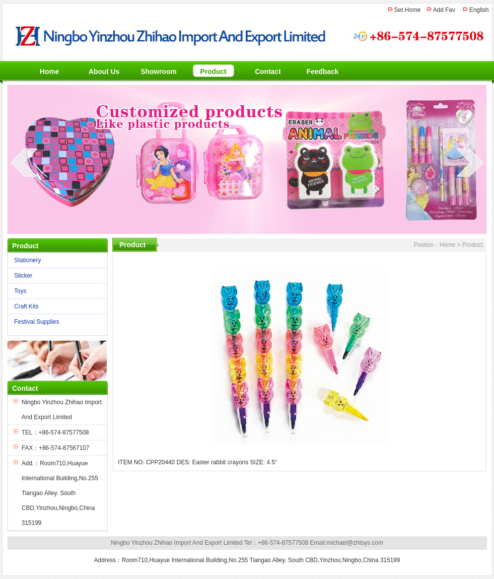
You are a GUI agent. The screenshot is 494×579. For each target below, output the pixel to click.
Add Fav (444, 9)
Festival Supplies (55, 322)
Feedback (322, 71)
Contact (268, 71)
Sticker (55, 276)
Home (49, 71)
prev (24, 162)
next (470, 162)
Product (213, 71)
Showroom (158, 71)
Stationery (55, 260)
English (479, 9)
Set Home (407, 9)
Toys (55, 291)
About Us (103, 71)
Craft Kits (55, 306)
